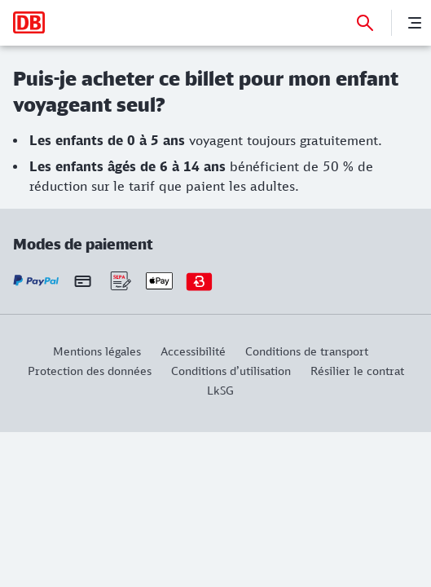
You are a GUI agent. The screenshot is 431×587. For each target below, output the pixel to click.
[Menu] (414, 23)
